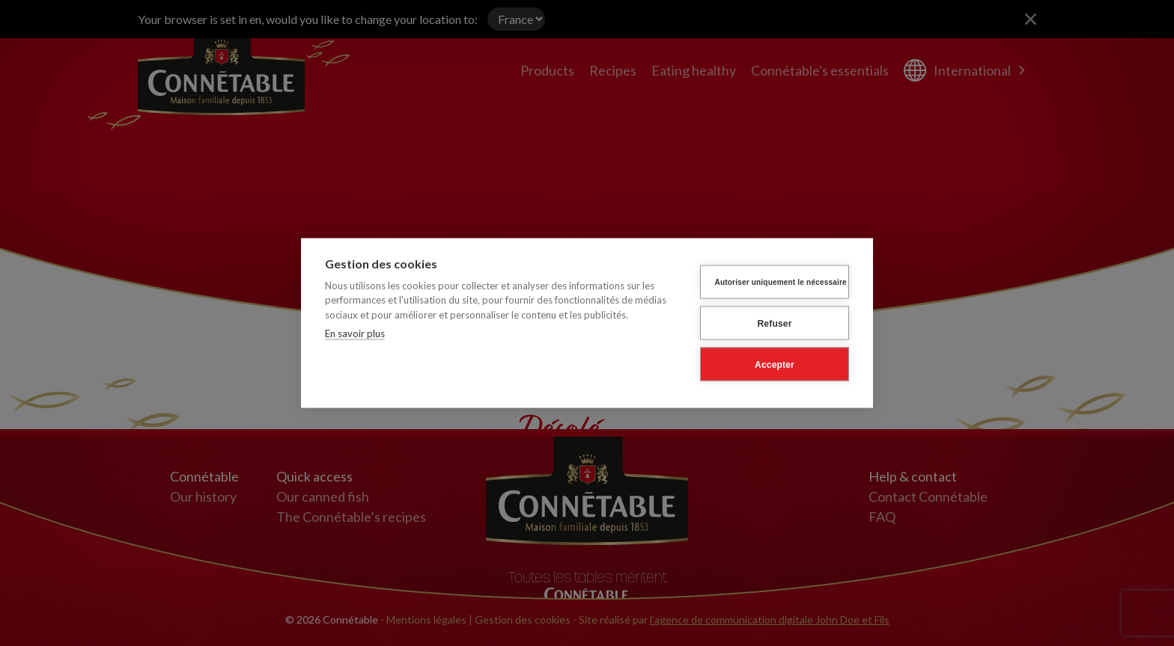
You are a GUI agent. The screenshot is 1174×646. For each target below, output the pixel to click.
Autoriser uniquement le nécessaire (781, 281)
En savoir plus (355, 333)
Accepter (774, 364)
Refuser (774, 323)
